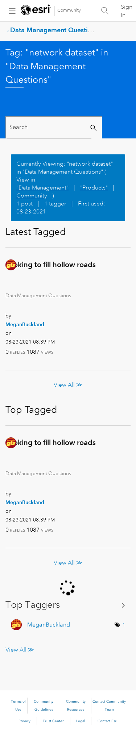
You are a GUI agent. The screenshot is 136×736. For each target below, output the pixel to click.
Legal (80, 721)
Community (69, 10)
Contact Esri (108, 721)
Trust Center (53, 721)
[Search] (49, 127)
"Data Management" (42, 187)
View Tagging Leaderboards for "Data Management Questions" (68, 604)
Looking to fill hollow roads (50, 264)
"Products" (94, 187)
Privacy (24, 721)
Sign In (126, 10)
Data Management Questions (54, 30)
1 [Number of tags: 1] (123, 624)
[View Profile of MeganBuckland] (24, 324)
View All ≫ (68, 384)
